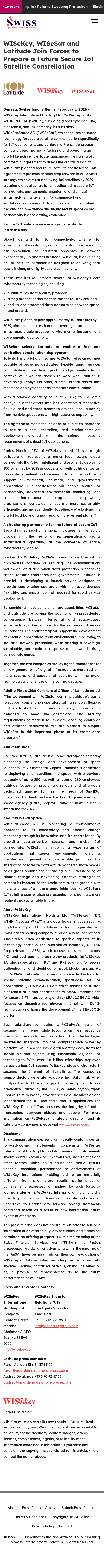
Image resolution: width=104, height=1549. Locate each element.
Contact (65, 1526)
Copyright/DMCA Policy (69, 1517)
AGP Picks (11, 7)
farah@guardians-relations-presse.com (35, 1370)
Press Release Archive (39, 1508)
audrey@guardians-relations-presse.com (37, 1382)
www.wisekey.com (73, 1124)
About (13, 1508)
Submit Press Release (79, 1508)
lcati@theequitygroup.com (56, 1326)
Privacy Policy (43, 1526)
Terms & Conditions (30, 1517)
